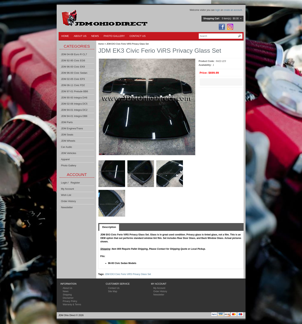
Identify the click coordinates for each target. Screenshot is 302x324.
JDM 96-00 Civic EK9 (73, 66)
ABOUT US (80, 36)
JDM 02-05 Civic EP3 (73, 79)
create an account (233, 10)
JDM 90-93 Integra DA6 (74, 97)
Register (75, 182)
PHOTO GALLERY (114, 36)
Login (64, 182)
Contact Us (113, 288)
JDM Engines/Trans (72, 128)
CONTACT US (138, 36)
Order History (68, 201)
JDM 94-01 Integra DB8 (74, 116)
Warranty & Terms (72, 304)
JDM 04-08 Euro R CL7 (74, 54)
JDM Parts (67, 122)
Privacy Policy (70, 301)
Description (109, 227)
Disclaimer (68, 298)
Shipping (67, 294)
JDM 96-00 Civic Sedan (74, 72)
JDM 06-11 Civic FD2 (73, 85)
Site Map (112, 291)
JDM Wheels (68, 140)
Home (101, 44)
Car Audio (66, 147)
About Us (67, 288)
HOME (65, 36)
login (217, 10)
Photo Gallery (68, 165)
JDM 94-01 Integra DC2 (74, 109)
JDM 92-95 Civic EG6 (73, 60)
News (66, 291)
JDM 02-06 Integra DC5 (74, 103)
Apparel (65, 159)
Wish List (66, 195)
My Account (67, 188)
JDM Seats (67, 134)
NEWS (95, 36)
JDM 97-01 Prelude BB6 (74, 91)
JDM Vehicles (68, 153)
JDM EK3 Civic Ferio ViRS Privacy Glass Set (127, 44)
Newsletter (67, 207)
